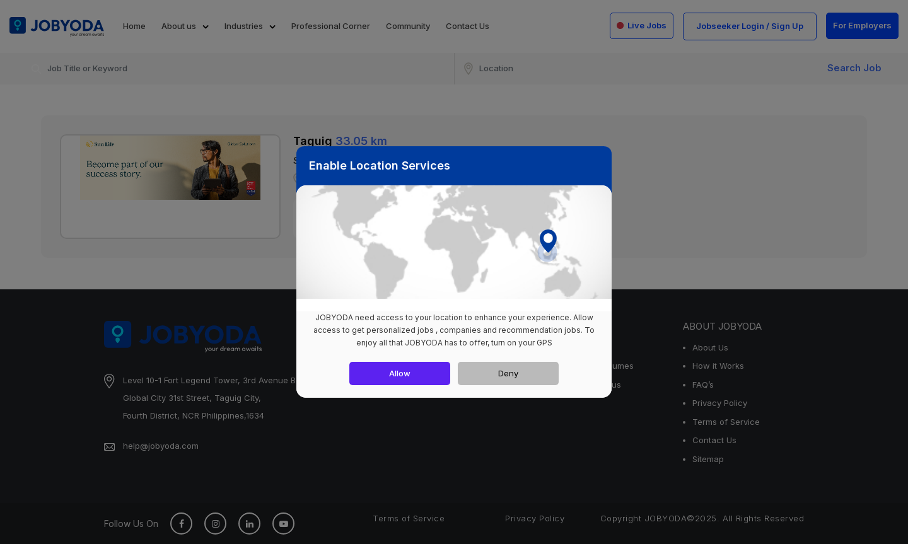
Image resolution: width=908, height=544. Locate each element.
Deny (508, 373)
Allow (399, 373)
